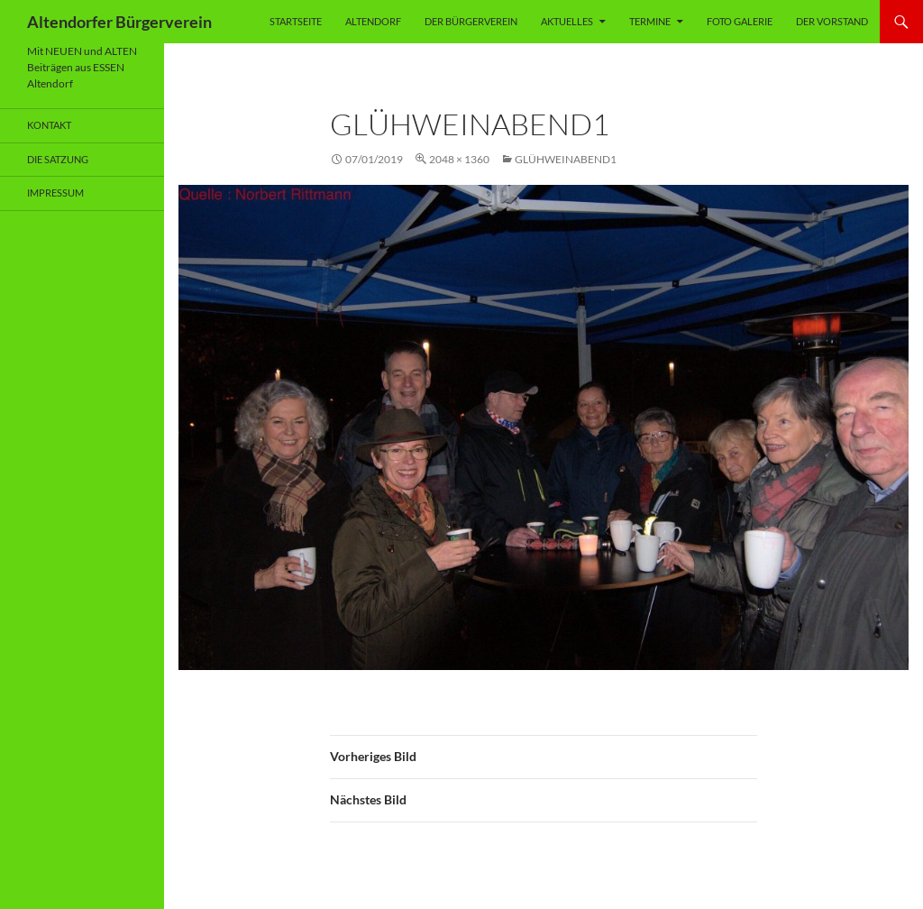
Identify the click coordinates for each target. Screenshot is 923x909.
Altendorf (373, 21)
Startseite (296, 21)
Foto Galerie (739, 21)
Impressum (55, 192)
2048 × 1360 (459, 159)
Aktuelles (567, 21)
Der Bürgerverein (471, 21)
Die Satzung (57, 159)
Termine (650, 21)
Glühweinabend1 (566, 159)
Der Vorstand (832, 21)
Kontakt (49, 125)
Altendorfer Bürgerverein (119, 22)
